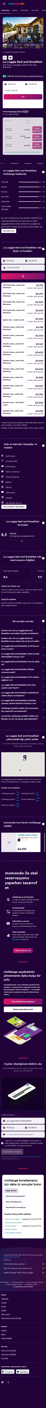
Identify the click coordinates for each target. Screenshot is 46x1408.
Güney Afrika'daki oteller (34, 1282)
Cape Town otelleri (12, 1219)
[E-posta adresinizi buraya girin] (25, 1134)
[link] (23, 950)
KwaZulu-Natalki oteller (14, 1284)
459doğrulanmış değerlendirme (28, 76)
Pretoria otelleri (11, 1229)
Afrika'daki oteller (18, 1282)
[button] (4, 3)
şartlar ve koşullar (22, 1156)
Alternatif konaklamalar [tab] (15, 1196)
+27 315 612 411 (9, 73)
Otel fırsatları (4, 1282)
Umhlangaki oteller (31, 1284)
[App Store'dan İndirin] (22, 1371)
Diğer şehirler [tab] (11, 1191)
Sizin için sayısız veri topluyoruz (24, 1268)
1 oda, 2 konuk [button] (11, 90)
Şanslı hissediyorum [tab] (14, 1202)
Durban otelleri (10, 1226)
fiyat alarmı (16, 939)
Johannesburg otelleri (13, 1222)
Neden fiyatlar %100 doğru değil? (24, 1272)
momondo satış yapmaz (24, 1263)
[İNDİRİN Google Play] (7, 1371)
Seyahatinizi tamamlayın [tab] (16, 1207)
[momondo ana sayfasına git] (16, 3)
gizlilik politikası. (36, 1156)
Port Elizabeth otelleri (13, 1233)
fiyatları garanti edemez (12, 1257)
